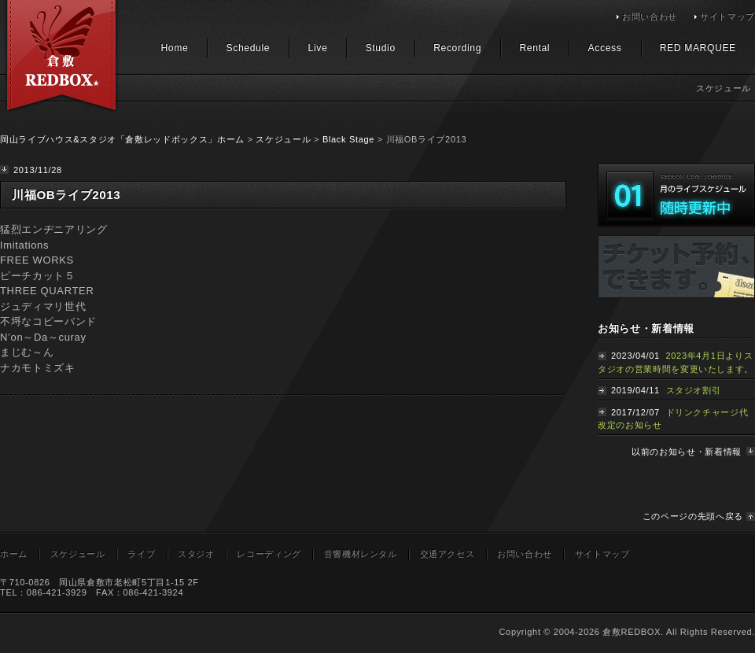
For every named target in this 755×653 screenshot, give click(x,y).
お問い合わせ (649, 16)
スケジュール (283, 139)
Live (318, 47)
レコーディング (269, 554)
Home (174, 47)
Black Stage (348, 139)
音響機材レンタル (360, 554)
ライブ (141, 554)
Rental (534, 47)
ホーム (14, 554)
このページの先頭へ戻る (693, 516)
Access (605, 47)
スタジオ (196, 554)
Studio (381, 47)
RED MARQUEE (698, 47)
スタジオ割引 (693, 390)
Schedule (248, 47)
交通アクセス (447, 554)
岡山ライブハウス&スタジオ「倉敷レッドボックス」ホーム (122, 139)
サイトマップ (727, 16)
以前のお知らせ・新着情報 (687, 451)
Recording (457, 47)
